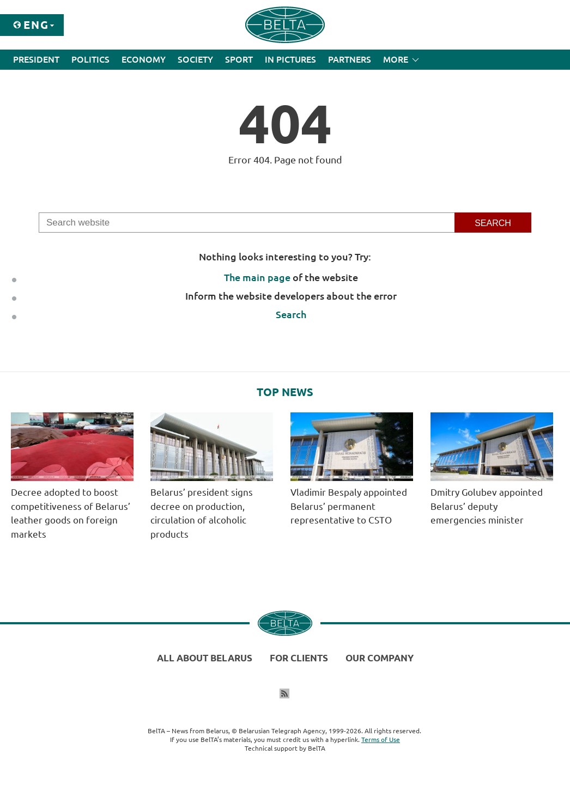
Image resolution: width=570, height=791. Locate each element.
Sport (239, 59)
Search (291, 314)
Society (195, 59)
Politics (90, 59)
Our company (379, 658)
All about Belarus (204, 658)
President (36, 59)
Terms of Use (380, 739)
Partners (349, 59)
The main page (257, 277)
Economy (144, 59)
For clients (299, 658)
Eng (36, 25)
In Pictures (290, 59)
